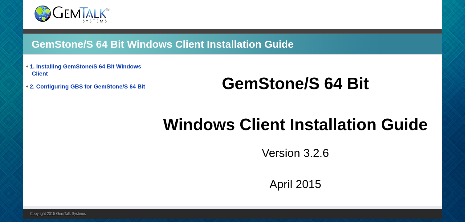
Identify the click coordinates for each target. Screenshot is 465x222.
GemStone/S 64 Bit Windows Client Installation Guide (163, 44)
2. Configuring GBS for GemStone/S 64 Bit (87, 86)
